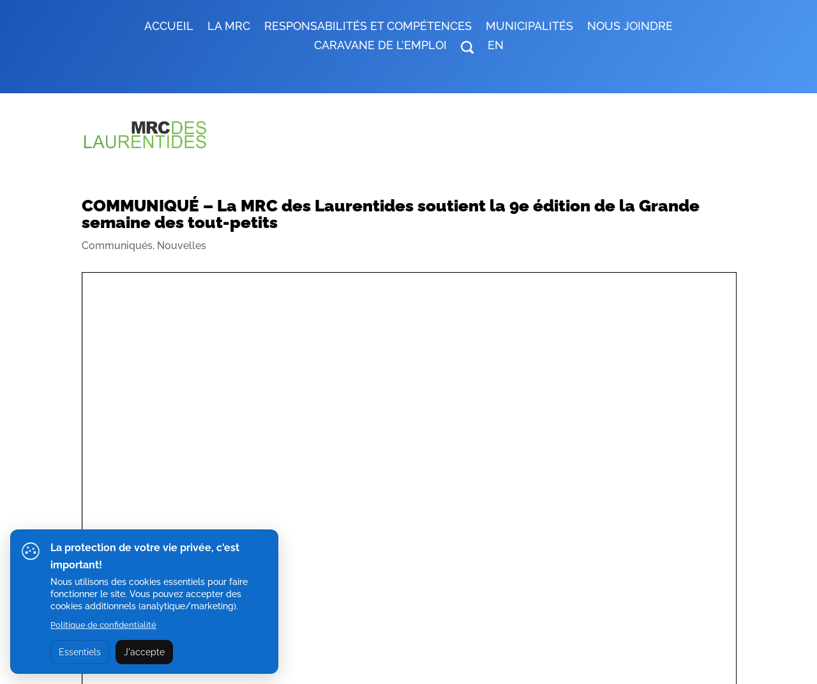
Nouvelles (181, 245)
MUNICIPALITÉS (529, 27)
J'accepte (144, 652)
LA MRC (228, 27)
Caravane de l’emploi (380, 46)
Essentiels (80, 652)
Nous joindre (630, 27)
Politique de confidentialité (103, 625)
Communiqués (117, 245)
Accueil (168, 27)
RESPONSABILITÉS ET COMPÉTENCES (368, 27)
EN (496, 46)
